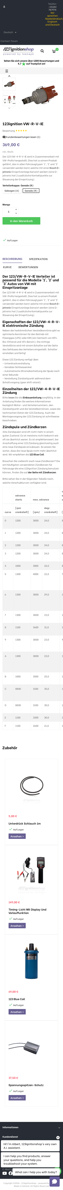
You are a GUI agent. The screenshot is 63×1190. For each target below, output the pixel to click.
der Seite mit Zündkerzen (42, 472)
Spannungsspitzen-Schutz (26, 1085)
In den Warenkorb (21, 221)
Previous (9, 108)
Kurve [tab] (7, 267)
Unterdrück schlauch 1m (25, 823)
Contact (5, 41)
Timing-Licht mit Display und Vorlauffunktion (27, 911)
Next (9, 76)
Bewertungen (28, 267)
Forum (14, 41)
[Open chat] (55, 1181)
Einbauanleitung (32, 397)
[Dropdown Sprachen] (10, 32)
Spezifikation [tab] (38, 259)
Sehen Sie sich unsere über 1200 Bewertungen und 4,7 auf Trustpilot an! (31, 62)
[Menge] (8, 211)
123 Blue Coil (37, 454)
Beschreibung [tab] (12, 259)
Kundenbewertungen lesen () (21, 137)
